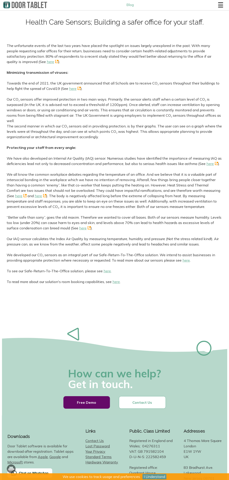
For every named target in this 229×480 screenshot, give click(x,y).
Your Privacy (95, 451)
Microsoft (15, 462)
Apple (43, 457)
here (50, 61)
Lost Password (97, 446)
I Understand (154, 476)
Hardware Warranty (101, 462)
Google (55, 457)
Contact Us (142, 402)
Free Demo (86, 402)
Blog (130, 4)
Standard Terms (98, 457)
